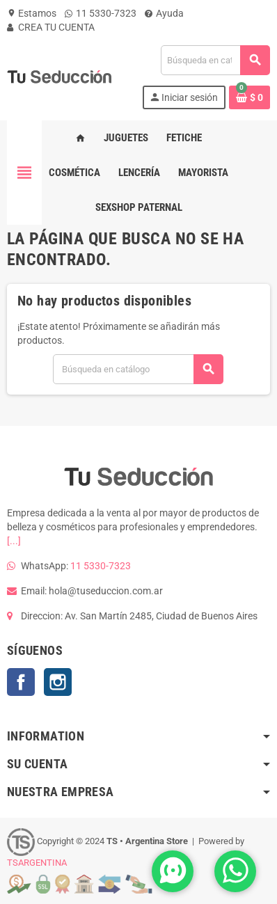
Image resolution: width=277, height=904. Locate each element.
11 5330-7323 (100, 13)
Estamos (31, 13)
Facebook (21, 682)
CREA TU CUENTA (51, 27)
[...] (14, 540)
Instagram (58, 682)
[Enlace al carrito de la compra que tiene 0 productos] (249, 97)
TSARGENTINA (37, 862)
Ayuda (164, 13)
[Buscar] (215, 60)
